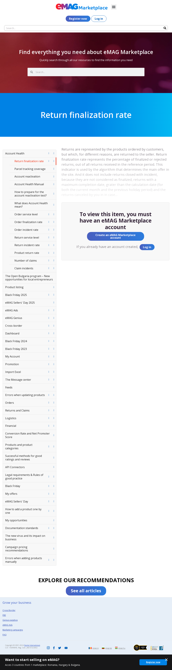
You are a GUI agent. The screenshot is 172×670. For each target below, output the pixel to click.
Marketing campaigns (13, 629)
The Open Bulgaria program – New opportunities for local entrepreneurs (29, 277)
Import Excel (13, 372)
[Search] (165, 28)
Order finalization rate (28, 222)
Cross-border (13, 326)
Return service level (26, 237)
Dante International (32, 645)
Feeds (8, 387)
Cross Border (9, 610)
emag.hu (121, 648)
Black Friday (12, 486)
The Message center (18, 380)
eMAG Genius (13, 318)
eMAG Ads (11, 310)
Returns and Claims (17, 410)
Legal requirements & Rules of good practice (24, 476)
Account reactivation (27, 176)
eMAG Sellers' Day (16, 501)
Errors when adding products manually (23, 560)
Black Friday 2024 (16, 341)
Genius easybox (10, 620)
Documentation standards (21, 528)
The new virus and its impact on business (25, 537)
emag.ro (96, 648)
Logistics (10, 418)
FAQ (5, 634)
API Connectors (15, 467)
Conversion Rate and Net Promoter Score (27, 435)
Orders (9, 403)
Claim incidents (23, 268)
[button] (114, 7)
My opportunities (16, 520)
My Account (12, 356)
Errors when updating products (25, 395)
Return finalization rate (29, 161)
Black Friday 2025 (16, 295)
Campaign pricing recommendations (16, 548)
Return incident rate (27, 245)
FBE (4, 615)
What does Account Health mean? (31, 205)
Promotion (12, 364)
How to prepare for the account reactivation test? (30, 193)
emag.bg (108, 648)
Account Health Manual (29, 184)
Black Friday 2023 (16, 349)
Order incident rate (26, 230)
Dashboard (12, 333)
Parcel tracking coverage (30, 169)
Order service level (26, 214)
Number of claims (25, 260)
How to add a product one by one (23, 511)
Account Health (14, 153)
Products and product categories (18, 446)
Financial (10, 426)
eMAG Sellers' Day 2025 (20, 302)
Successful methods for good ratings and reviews (23, 457)
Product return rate (26, 253)
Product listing (14, 287)
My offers (11, 494)
